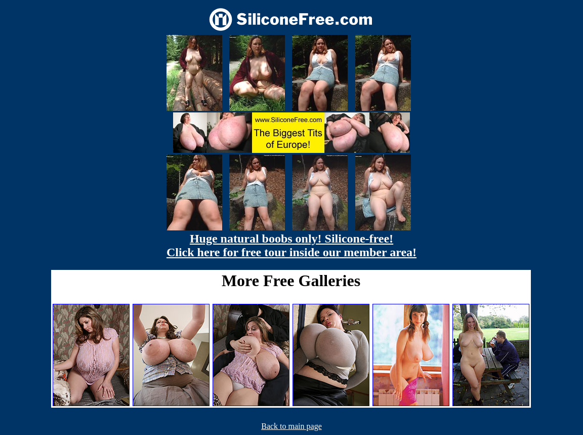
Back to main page (291, 426)
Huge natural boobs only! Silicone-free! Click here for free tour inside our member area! (291, 245)
